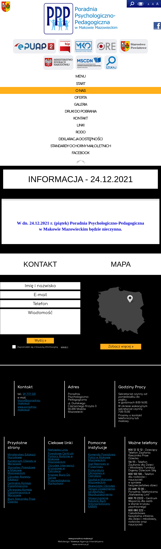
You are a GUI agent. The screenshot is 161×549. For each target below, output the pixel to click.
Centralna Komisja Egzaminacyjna (19, 485)
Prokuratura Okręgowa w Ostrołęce (96, 473)
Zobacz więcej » (121, 310)
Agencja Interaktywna (87, 542)
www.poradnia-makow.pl (27, 408)
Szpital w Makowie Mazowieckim (100, 481)
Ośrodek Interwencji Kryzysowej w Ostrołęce (61, 468)
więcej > (64, 347)
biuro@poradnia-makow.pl (29, 402)
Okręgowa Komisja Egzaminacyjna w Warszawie (20, 492)
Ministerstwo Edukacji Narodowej (22, 456)
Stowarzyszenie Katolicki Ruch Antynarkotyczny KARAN (99, 502)
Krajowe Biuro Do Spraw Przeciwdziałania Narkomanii (59, 479)
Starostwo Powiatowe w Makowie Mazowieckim (21, 470)
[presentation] (40, 356)
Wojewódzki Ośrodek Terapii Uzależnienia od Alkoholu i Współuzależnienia (101, 490)
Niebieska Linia (58, 450)
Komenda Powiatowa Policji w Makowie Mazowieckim (101, 457)
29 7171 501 (29, 394)
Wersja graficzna (140, 3)
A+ (157, 3)
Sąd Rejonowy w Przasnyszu (98, 465)
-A (148, 3)
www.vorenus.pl (80, 544)
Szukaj (131, 3)
